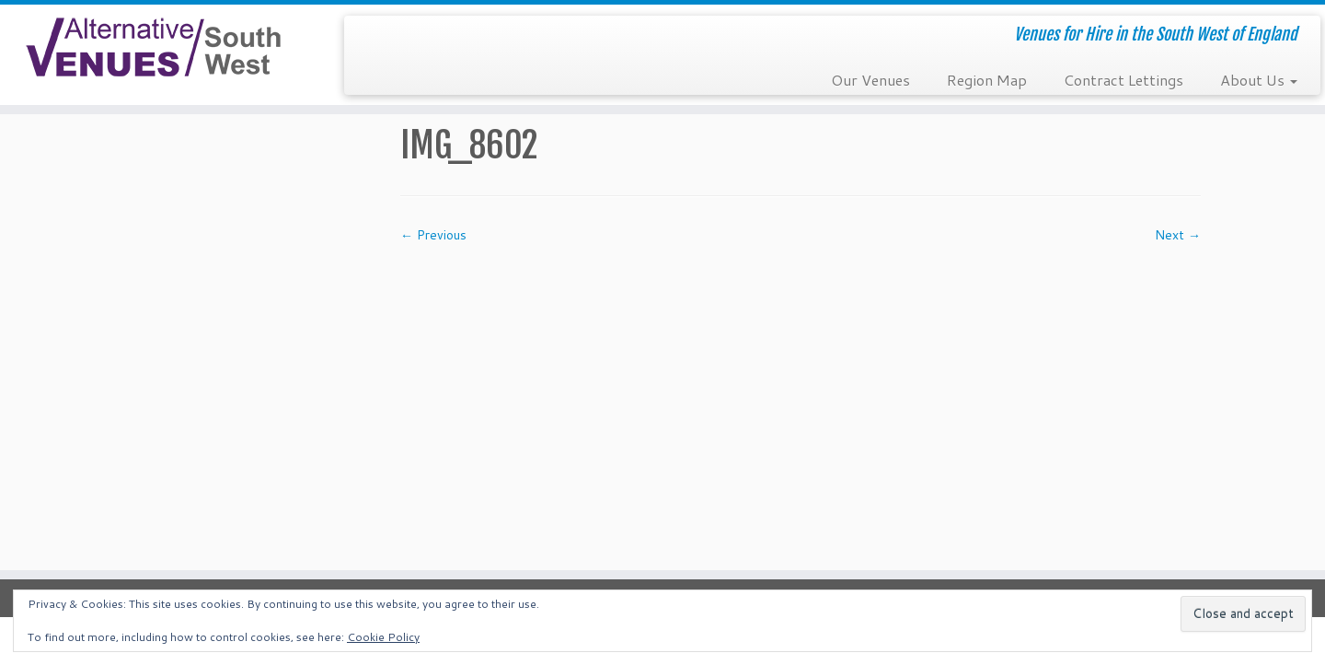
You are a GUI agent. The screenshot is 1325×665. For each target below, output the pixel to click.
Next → (1178, 235)
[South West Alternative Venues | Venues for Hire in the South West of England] (152, 47)
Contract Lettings (1123, 79)
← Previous (433, 235)
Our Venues (870, 79)
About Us (1258, 79)
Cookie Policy (383, 637)
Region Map (987, 79)
